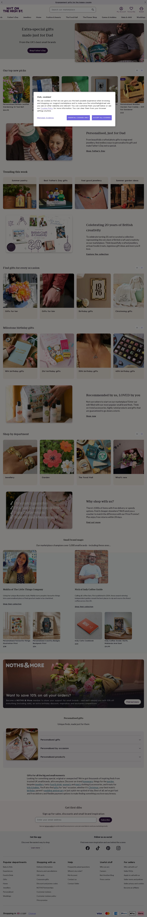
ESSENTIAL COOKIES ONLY (78, 117)
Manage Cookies (45, 118)
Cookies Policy (47, 108)
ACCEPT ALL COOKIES (101, 117)
